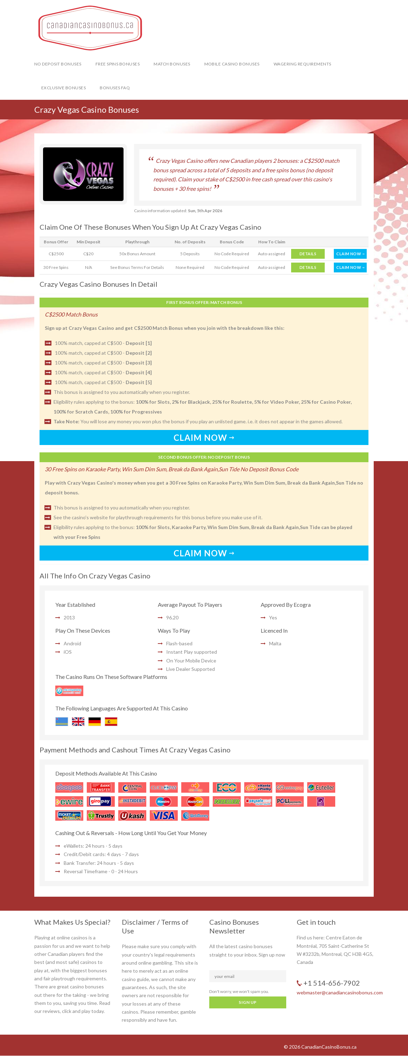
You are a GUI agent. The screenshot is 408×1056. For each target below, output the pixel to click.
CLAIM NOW (350, 253)
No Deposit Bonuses (58, 64)
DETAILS (308, 253)
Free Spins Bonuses (118, 64)
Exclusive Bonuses (63, 87)
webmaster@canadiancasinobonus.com (340, 992)
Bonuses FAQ (115, 87)
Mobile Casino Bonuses (232, 64)
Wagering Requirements (302, 64)
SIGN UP (247, 1002)
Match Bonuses (172, 64)
